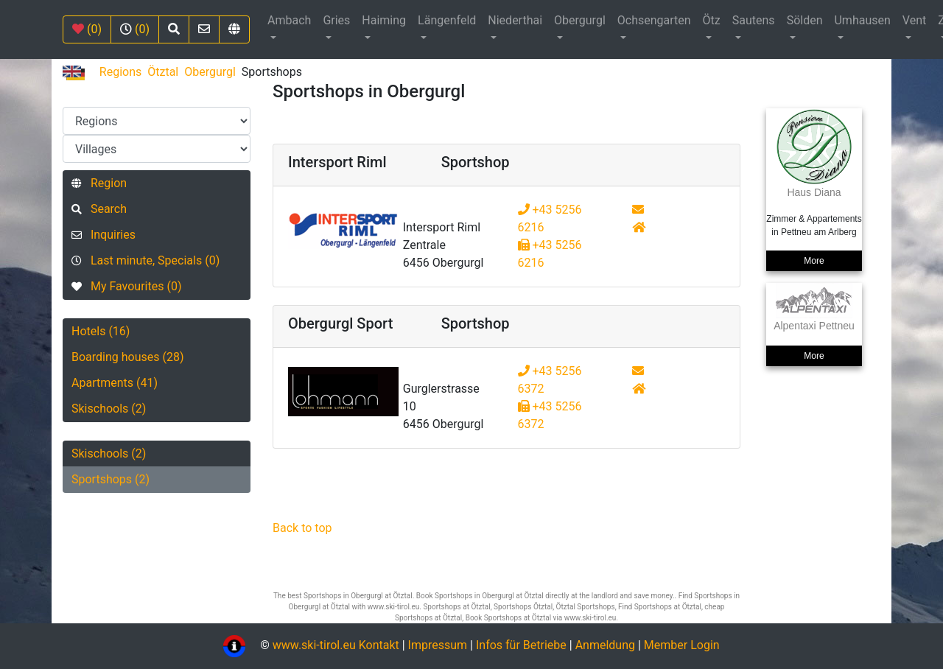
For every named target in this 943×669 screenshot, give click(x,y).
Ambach (289, 20)
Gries (336, 20)
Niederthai (515, 20)
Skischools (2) (108, 409)
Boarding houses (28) (127, 357)
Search (99, 209)
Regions (120, 72)
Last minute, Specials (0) (145, 260)
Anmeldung (605, 645)
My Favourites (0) (126, 286)
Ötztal (162, 72)
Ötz (712, 20)
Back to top (302, 528)
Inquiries (103, 235)
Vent (914, 20)
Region (99, 183)
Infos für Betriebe (521, 645)
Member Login (682, 645)
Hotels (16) (100, 331)
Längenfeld (447, 20)
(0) (87, 29)
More (814, 261)
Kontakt (380, 645)
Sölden (805, 20)
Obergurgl (580, 20)
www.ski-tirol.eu (314, 645)
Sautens (753, 20)
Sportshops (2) (110, 479)
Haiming (384, 20)
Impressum (438, 645)
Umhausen (862, 20)
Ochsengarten (654, 20)
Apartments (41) (114, 383)
